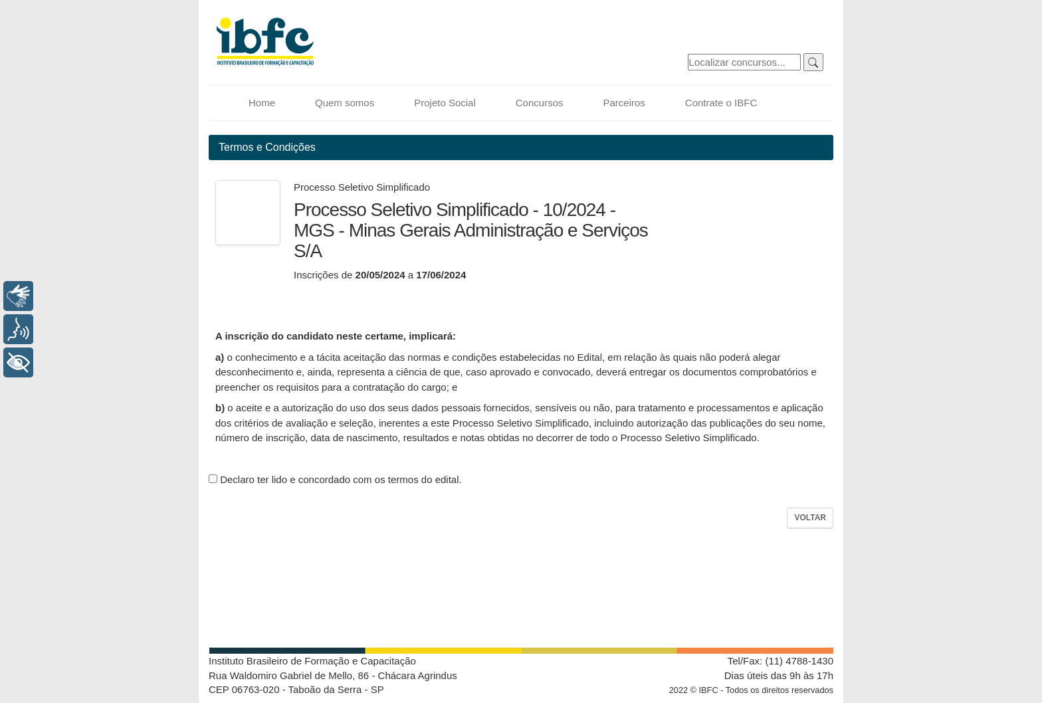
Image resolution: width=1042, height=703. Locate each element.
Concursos (540, 102)
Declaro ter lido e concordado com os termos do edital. (335, 479)
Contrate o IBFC (721, 102)
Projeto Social (445, 102)
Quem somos (344, 102)
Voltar (810, 517)
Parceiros (624, 102)
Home (262, 102)
